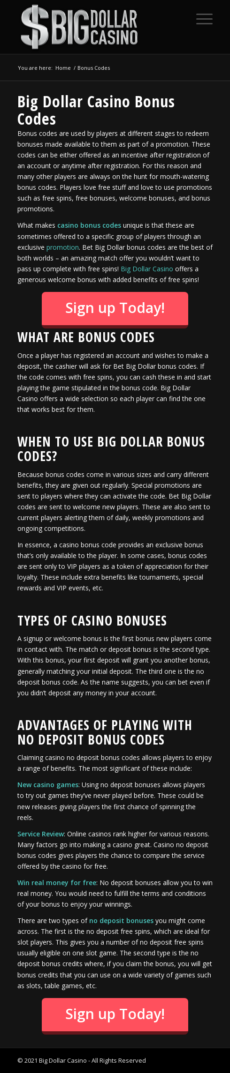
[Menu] (200, 18)
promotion (62, 247)
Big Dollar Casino (147, 268)
